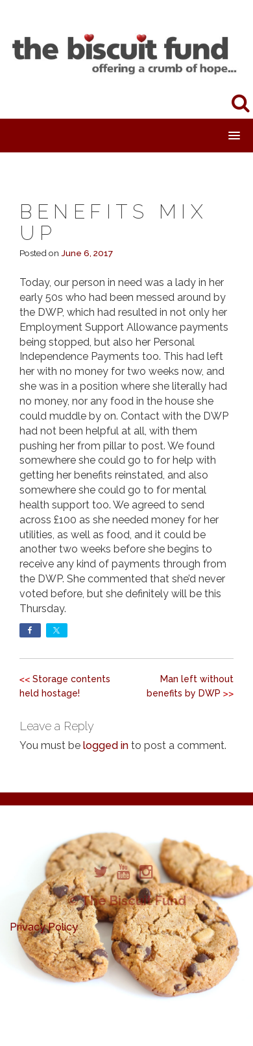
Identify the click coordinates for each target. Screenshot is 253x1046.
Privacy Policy (44, 927)
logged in (105, 745)
